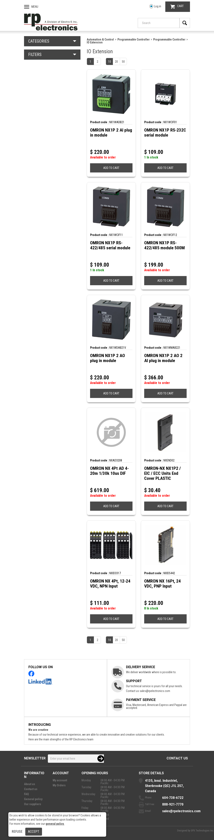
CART (177, 6)
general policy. (55, 823)
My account (60, 780)
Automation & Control (100, 39)
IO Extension (95, 42)
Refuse (17, 832)
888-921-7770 (172, 804)
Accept (33, 832)
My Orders (59, 785)
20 (116, 61)
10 (109, 61)
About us (29, 784)
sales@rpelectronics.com (155, 691)
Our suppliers (32, 804)
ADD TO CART (111, 168)
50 (123, 61)
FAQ (26, 794)
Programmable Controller (133, 39)
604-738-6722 (172, 798)
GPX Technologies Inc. (202, 830)
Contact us (177, 758)
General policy (33, 799)
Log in (155, 6)
